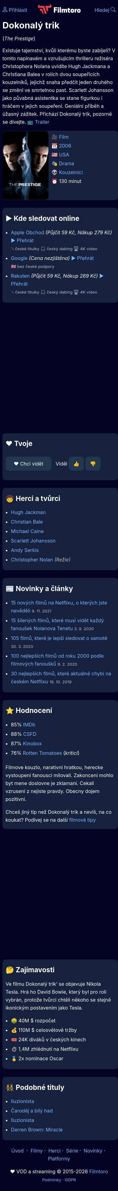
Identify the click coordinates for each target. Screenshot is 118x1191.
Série (72, 1151)
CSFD (29, 734)
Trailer (42, 122)
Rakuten (20, 276)
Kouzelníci (71, 172)
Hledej (105, 10)
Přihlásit (14, 10)
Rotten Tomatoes (42, 753)
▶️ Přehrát (22, 240)
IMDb (29, 725)
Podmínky (51, 1179)
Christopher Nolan (32, 560)
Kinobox (32, 743)
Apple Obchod (27, 232)
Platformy (59, 1159)
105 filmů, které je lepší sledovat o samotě (59, 638)
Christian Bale (27, 522)
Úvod (18, 1151)
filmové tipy (82, 820)
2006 (65, 146)
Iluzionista (22, 1101)
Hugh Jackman (28, 512)
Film (64, 137)
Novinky (93, 1151)
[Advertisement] (57, 368)
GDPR (70, 1179)
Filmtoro (98, 1171)
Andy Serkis (25, 550)
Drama (66, 163)
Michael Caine (27, 531)
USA (64, 155)
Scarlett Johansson (33, 541)
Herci (54, 1151)
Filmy (37, 1151)
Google (19, 258)
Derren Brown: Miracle (37, 1130)
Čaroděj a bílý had (32, 1111)
